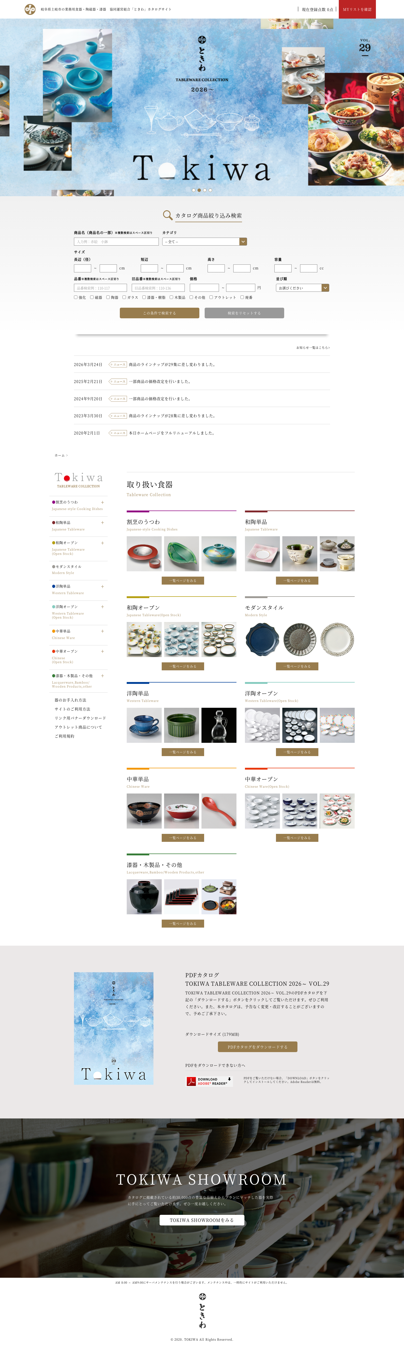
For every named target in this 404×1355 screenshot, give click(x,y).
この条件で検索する (159, 312)
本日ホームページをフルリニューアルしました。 (172, 432)
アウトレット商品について (78, 727)
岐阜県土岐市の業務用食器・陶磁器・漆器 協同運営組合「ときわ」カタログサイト (106, 9)
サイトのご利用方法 (72, 708)
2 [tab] (199, 190)
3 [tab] (205, 190)
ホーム (60, 455)
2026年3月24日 (88, 364)
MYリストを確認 (357, 9)
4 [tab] (210, 190)
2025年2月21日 (88, 381)
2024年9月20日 (88, 398)
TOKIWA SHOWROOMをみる (202, 1220)
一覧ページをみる (183, 580)
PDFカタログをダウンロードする (258, 1046)
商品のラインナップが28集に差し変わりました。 (173, 415)
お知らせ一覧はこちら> (313, 347)
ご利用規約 (64, 736)
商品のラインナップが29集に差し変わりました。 (173, 364)
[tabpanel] (202, 107)
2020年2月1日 (87, 432)
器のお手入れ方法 (70, 699)
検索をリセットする (244, 312)
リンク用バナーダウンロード (80, 718)
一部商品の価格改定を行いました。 (160, 381)
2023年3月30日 (88, 415)
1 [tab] (193, 190)
